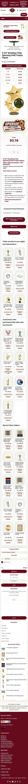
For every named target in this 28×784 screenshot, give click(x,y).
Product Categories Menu (8, 552)
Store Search (4, 628)
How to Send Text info (7, 745)
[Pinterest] (17, 782)
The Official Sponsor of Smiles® (4, 4)
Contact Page (4, 772)
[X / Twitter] (20, 782)
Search (24, 14)
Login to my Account (7, 755)
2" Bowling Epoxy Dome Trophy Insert (19, 388)
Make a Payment (5, 760)
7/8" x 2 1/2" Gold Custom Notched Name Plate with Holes (8, 464)
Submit (14, 617)
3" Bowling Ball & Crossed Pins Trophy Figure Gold (8, 412)
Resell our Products (6, 746)
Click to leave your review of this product (14, 219)
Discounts (3, 737)
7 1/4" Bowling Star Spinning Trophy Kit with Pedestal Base (19, 306)
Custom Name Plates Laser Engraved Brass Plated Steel (16, 664)
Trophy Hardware (17, 181)
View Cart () (22, 10)
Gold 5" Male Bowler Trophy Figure (19, 363)
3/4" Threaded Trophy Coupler (13, 685)
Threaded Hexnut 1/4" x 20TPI (7, 283)
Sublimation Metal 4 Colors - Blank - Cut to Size (19, 487)
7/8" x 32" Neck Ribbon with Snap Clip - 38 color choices (8, 340)
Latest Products (5, 641)
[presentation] (14, 609)
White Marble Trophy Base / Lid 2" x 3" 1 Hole (19, 283)
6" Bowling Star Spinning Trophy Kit (8, 306)
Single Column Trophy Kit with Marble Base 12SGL (16, 680)
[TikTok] (15, 782)
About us (3, 736)
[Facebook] (7, 782)
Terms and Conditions (7, 743)
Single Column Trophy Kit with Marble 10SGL (19, 340)
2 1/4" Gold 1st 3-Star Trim (7, 363)
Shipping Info (4, 753)
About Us (3, 630)
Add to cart (14, 226)
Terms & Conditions (6, 633)
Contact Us (4, 635)
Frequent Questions (6, 741)
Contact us (4, 739)
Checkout (14, 571)
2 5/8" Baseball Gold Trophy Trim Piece (15, 669)
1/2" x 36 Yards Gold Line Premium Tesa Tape (15, 659)
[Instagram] (10, 782)
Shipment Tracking (6, 757)
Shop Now (3, 625)
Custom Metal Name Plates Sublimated (7, 440)
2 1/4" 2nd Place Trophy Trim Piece (14, 674)
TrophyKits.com (14, 2)
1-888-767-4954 (14, 4)
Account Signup (5, 638)
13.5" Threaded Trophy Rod (12, 690)
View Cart (7, 558)
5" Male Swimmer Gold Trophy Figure (15, 695)
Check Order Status (6, 758)
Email (14, 599)
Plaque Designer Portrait (12, 653)
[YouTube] (13, 782)
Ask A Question (14, 233)
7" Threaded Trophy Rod (12, 647)
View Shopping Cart (6, 762)
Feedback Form (5, 775)
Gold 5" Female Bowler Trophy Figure (8, 388)
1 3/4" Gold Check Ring (7, 534)
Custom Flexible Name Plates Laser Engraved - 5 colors (19, 440)
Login (13, 585)
